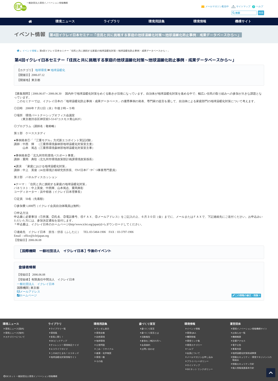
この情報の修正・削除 (245, 295)
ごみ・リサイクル (105, 349)
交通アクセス (238, 341)
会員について (193, 353)
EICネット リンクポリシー (200, 369)
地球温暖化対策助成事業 (244, 353)
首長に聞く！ (57, 337)
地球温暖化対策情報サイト (64, 357)
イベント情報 (29, 51)
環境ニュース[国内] (14, 328)
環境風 (54, 333)
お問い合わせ (148, 349)
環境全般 (100, 333)
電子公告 (236, 345)
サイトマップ (243, 6)
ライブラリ (112, 21)
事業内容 (236, 349)
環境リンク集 (193, 341)
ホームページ (27, 295)
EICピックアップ (59, 341)
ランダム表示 (102, 328)
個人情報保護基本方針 (243, 368)
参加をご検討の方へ (151, 341)
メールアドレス (28, 291)
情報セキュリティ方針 (243, 364)
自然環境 (100, 337)
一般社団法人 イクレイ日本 (36, 284)
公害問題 (100, 345)
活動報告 (146, 337)
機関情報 (191, 337)
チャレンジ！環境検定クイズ (65, 345)
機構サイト (243, 21)
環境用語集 (156, 21)
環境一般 (100, 357)
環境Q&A (191, 333)
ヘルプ (259, 6)
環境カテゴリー (194, 345)
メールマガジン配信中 (217, 6)
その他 (99, 361)
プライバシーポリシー (198, 361)
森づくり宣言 (148, 328)
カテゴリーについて (15, 337)
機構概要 (236, 337)
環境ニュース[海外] (14, 333)
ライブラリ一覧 (58, 328)
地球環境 (41, 70)
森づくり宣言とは (150, 333)
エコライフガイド (59, 349)
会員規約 (146, 345)
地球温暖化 (58, 70)
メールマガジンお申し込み (200, 357)
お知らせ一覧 (238, 333)
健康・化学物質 (103, 353)
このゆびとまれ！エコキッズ (65, 353)
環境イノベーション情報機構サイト (249, 328)
